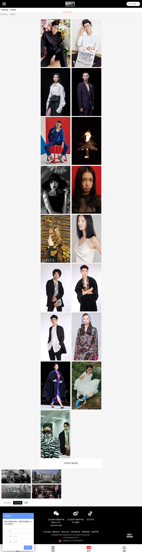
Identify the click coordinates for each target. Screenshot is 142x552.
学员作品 (4, 10)
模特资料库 (75, 532)
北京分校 (17, 503)
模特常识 (56, 532)
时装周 (13, 10)
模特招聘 (85, 532)
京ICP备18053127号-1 (71, 538)
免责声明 (95, 532)
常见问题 (47, 532)
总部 (26, 503)
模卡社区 (65, 532)
